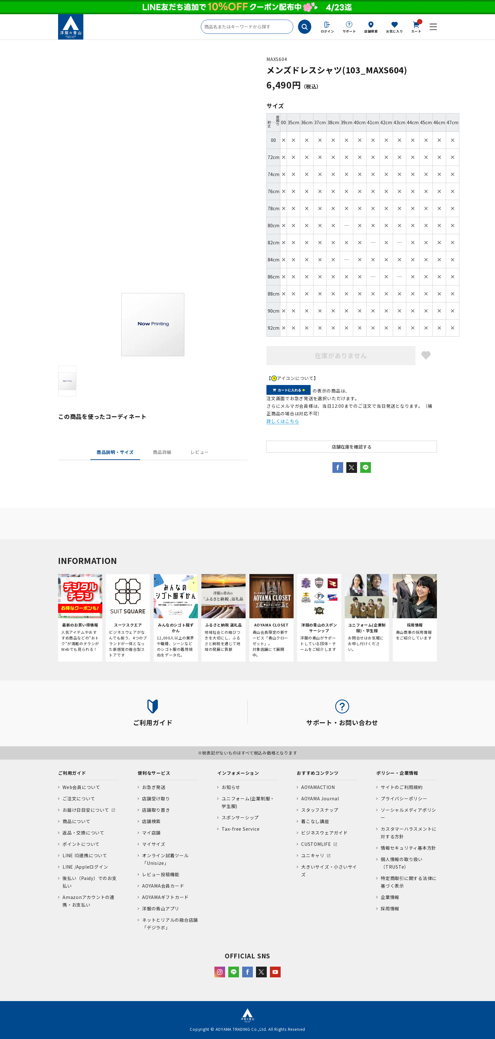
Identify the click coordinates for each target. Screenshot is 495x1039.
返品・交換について (83, 832)
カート (416, 27)
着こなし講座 (315, 821)
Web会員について (81, 787)
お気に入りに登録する (426, 355)
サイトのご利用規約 (402, 787)
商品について (77, 821)
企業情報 (390, 897)
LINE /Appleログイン (85, 867)
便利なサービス (154, 773)
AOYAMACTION (318, 787)
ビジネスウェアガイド (324, 832)
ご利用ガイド (72, 773)
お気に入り (394, 31)
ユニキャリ (313, 855)
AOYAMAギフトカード (165, 897)
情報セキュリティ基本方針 (408, 848)
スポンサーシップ (240, 817)
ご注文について (79, 798)
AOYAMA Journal (320, 798)
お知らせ (231, 787)
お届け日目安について (86, 810)
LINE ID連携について (85, 855)
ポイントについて (81, 844)
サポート (349, 31)
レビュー (199, 452)
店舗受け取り (156, 798)
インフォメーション (238, 773)
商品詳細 (162, 452)
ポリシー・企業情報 (397, 773)
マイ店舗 (151, 832)
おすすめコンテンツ (318, 773)
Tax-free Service (240, 829)
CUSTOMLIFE (316, 844)
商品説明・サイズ (115, 452)
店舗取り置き (156, 810)
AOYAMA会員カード (163, 886)
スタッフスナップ (319, 810)
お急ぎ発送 (153, 787)
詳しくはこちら (282, 421)
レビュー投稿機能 (160, 874)
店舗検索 (371, 31)
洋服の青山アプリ (160, 908)
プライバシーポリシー (404, 798)
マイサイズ (153, 844)
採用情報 (390, 908)
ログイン (327, 31)
